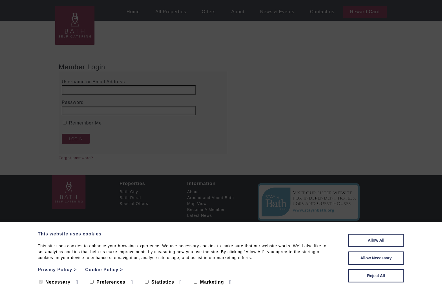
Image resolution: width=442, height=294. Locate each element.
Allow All (376, 240)
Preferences (107, 282)
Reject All (376, 275)
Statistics (159, 282)
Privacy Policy (57, 269)
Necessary (54, 282)
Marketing (209, 282)
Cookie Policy (104, 269)
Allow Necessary (376, 258)
